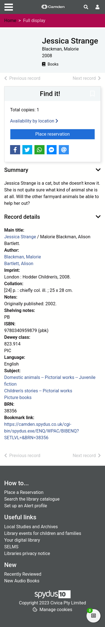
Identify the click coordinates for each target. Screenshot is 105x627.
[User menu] (97, 7)
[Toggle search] (86, 7)
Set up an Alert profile (25, 505)
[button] (92, 94)
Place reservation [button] (65, 134)
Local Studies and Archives (31, 526)
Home (10, 20)
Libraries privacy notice (27, 553)
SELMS (11, 546)
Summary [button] (16, 170)
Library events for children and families (42, 533)
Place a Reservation (23, 492)
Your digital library (22, 540)
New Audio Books (21, 580)
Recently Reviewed (22, 574)
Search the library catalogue (32, 499)
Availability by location (34, 121)
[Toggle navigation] (8, 6)
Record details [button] (22, 216)
